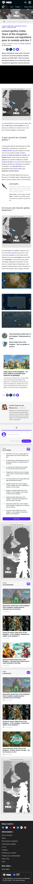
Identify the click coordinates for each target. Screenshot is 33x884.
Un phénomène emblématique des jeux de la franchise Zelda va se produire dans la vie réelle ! (17, 462)
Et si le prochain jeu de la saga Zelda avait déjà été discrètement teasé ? (17, 479)
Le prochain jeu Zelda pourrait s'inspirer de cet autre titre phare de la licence (17, 467)
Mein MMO (6, 869)
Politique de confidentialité (11, 856)
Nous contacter (7, 835)
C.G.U (4, 847)
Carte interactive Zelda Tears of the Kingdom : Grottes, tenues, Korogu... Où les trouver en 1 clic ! (16, 750)
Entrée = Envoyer (15, 441)
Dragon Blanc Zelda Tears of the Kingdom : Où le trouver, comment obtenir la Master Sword (17, 473)
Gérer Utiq (5, 859)
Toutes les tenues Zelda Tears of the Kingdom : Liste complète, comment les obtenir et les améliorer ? (17, 512)
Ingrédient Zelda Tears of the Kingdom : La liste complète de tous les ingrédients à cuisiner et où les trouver (17, 485)
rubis (18, 159)
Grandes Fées (17, 166)
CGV (3, 862)
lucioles (11, 255)
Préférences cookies (9, 853)
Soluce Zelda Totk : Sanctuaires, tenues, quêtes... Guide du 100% (14, 26)
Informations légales (9, 844)
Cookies (4, 850)
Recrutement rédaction (10, 841)
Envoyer (26, 441)
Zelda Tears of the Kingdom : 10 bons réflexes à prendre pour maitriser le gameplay (15, 373)
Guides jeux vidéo (11, 21)
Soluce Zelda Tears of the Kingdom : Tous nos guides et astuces (19, 344)
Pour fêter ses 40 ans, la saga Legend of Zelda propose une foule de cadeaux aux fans (17, 455)
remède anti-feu (7, 150)
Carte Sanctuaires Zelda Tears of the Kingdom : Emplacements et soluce (20, 336)
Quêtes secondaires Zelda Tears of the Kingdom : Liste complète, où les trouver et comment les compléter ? (17, 492)
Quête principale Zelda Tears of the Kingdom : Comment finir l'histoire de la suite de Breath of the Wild (16, 498)
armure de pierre (7, 162)
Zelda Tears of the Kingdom (14, 125)
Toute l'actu (16, 519)
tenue (6, 262)
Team (4, 838)
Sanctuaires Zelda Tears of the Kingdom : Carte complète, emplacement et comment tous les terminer (17, 505)
